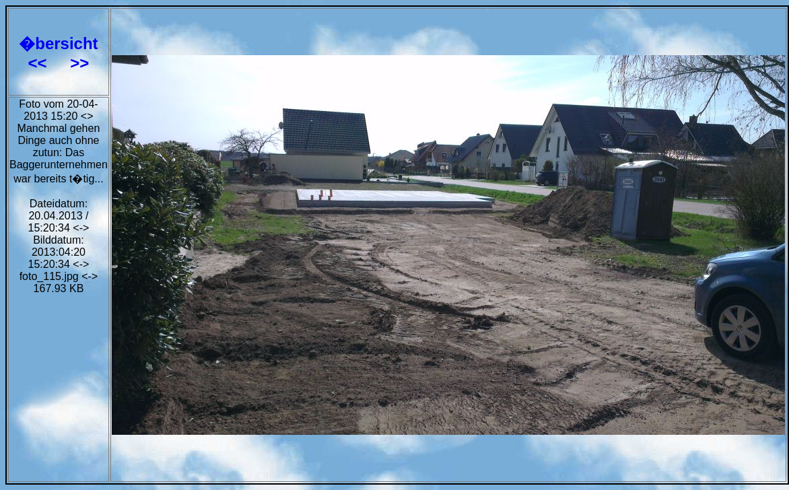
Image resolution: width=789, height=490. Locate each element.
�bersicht (58, 43)
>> (79, 63)
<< (40, 63)
